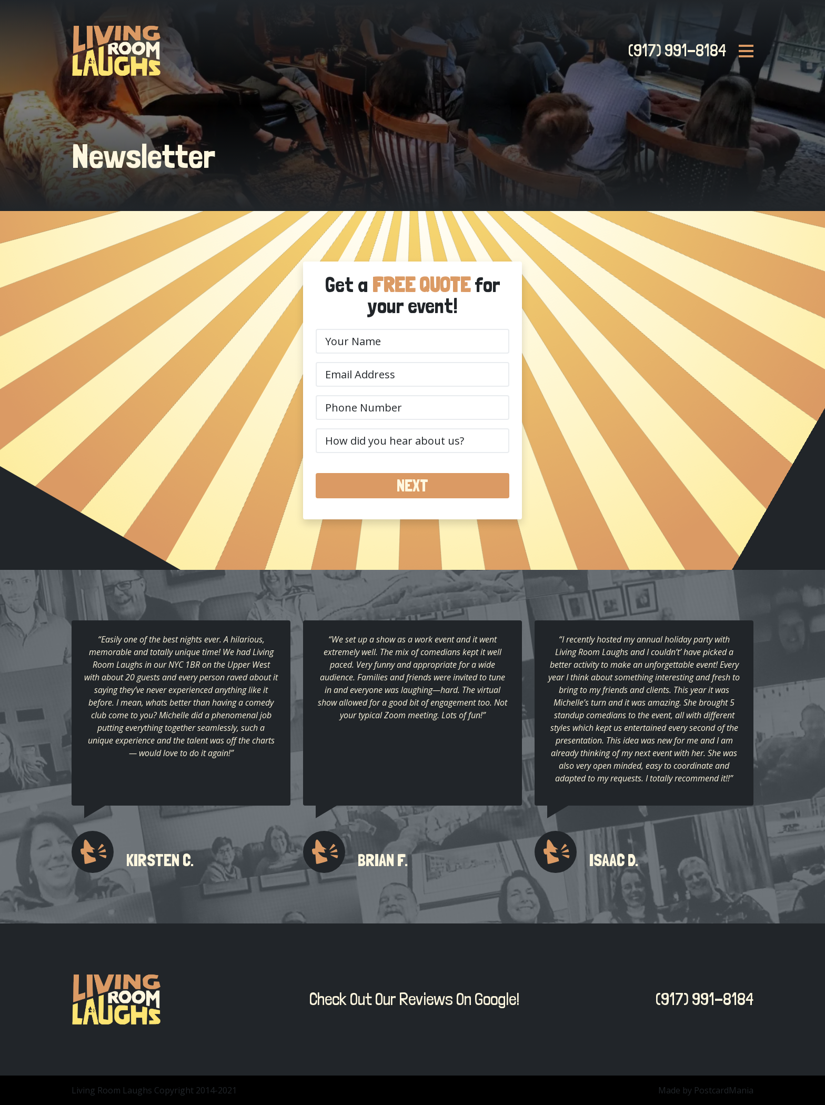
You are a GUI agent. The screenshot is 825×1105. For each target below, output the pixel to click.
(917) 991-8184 (674, 51)
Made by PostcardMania (705, 1090)
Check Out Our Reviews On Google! (411, 999)
